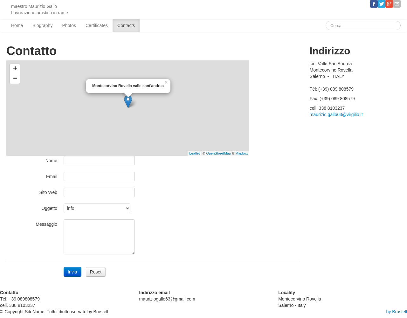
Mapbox (241, 153)
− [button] (15, 79)
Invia (72, 271)
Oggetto (49, 208)
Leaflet (194, 153)
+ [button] (15, 69)
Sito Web (48, 192)
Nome (51, 160)
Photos (69, 25)
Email (51, 176)
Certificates (97, 25)
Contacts (126, 25)
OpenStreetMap (218, 153)
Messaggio (46, 224)
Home (17, 25)
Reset (96, 271)
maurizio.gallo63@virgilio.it (336, 114)
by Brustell (396, 311)
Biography (42, 25)
